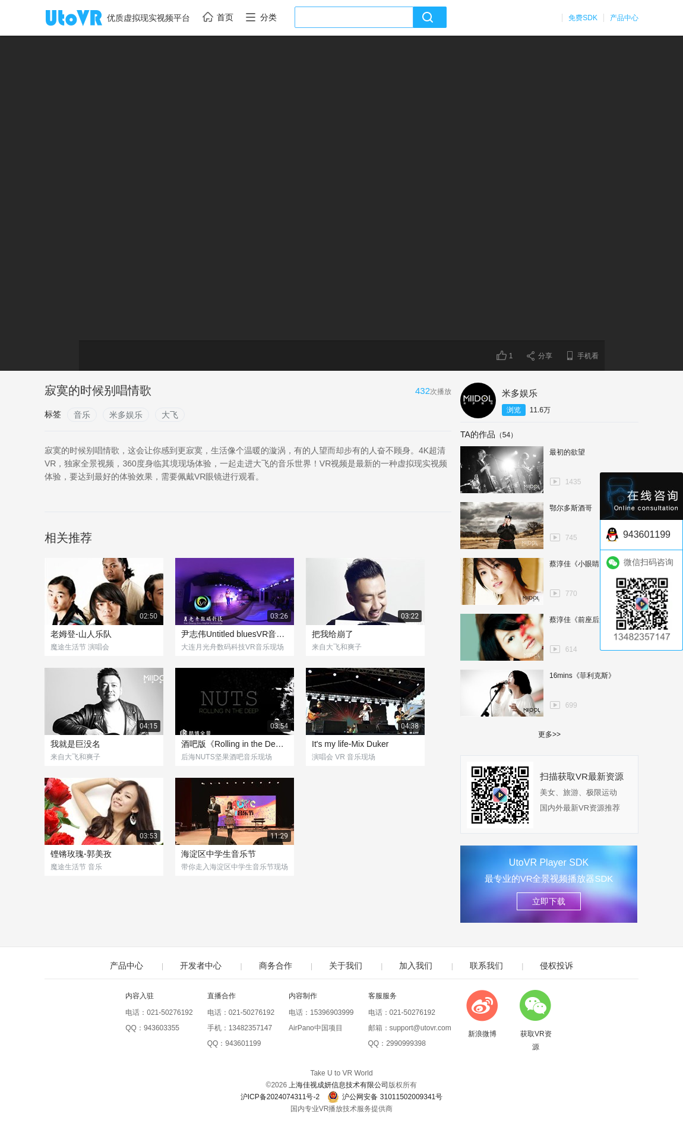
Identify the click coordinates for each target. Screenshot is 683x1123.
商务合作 (275, 965)
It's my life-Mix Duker (350, 744)
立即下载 (548, 901)
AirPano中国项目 (316, 1028)
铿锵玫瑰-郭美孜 (81, 854)
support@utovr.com (420, 1028)
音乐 (82, 414)
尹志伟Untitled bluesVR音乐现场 (234, 634)
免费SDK (582, 18)
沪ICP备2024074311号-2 (280, 1097)
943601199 (243, 1043)
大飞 (170, 414)
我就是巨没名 (75, 744)
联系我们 (486, 965)
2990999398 (406, 1043)
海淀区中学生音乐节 (218, 854)
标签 (53, 414)
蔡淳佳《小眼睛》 (577, 564)
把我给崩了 (332, 634)
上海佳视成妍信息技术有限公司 (338, 1085)
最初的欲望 (567, 452)
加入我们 (415, 965)
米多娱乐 (126, 414)
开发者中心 (201, 965)
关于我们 (345, 965)
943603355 (161, 1028)
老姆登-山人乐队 (81, 634)
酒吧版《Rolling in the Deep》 (234, 744)
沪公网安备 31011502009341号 (384, 1097)
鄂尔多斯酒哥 (570, 508)
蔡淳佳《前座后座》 (581, 620)
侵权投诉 (556, 965)
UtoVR (87, 18)
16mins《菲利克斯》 (582, 675)
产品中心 (624, 18)
